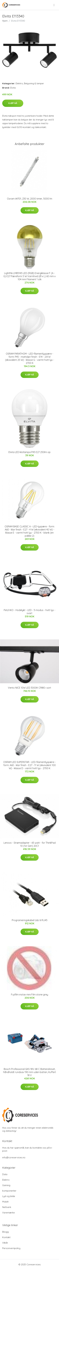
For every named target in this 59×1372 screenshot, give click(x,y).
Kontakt (6, 1237)
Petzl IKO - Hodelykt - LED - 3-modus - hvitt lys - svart (29, 612)
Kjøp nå (12, 103)
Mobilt (5, 1201)
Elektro (19, 83)
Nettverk (6, 1207)
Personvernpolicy (11, 1248)
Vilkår (5, 1242)
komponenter (9, 1190)
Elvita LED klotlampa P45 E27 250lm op (29, 452)
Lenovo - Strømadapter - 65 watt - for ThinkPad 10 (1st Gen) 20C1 (30, 844)
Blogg (5, 1231)
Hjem (5, 20)
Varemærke (8, 1212)
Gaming (6, 1185)
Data (4, 1174)
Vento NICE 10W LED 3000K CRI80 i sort (29, 687)
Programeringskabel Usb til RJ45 (29, 920)
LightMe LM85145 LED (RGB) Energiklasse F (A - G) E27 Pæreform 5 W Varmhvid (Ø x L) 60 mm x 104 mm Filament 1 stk (29, 276)
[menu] (54, 5)
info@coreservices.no (13, 1157)
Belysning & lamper (34, 83)
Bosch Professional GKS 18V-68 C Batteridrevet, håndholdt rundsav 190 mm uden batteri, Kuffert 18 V (29, 1072)
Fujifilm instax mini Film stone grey (29, 994)
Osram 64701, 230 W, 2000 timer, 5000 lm (29, 198)
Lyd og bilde (8, 1196)
